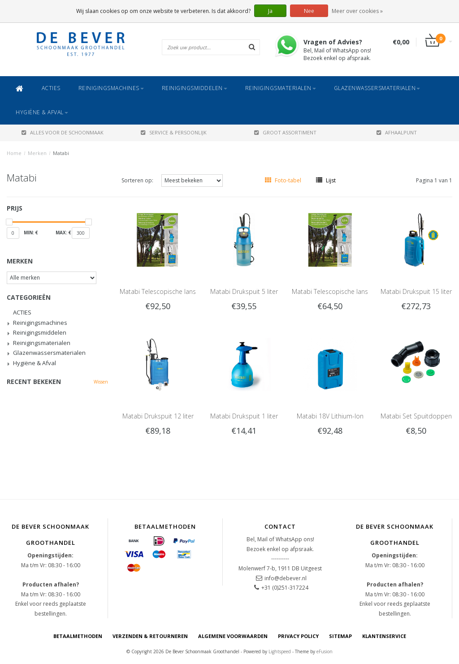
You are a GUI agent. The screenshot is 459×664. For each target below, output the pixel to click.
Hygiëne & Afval (42, 112)
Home (14, 153)
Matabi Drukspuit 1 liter (244, 416)
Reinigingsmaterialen (280, 88)
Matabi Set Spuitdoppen (416, 416)
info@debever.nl (285, 578)
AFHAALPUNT (397, 132)
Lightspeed (279, 651)
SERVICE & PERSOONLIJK (174, 132)
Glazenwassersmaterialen (377, 88)
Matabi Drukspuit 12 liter (158, 416)
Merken (37, 153)
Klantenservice (384, 636)
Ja (270, 11)
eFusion (324, 651)
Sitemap (340, 636)
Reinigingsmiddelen (194, 88)
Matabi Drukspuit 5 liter (244, 291)
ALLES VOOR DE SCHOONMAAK (63, 132)
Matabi (61, 153)
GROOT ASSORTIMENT (285, 132)
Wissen (101, 382)
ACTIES (51, 88)
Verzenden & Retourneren (150, 636)
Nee (309, 11)
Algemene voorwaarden (233, 636)
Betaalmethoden (77, 636)
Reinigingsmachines (111, 88)
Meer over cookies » (357, 11)
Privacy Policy (298, 636)
